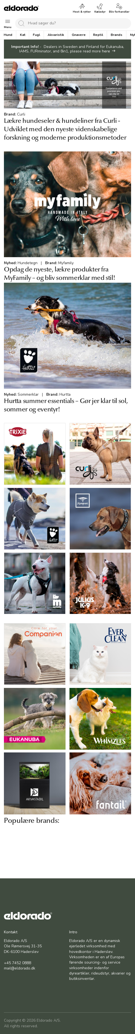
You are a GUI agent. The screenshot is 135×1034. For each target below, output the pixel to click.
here (106, 51)
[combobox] (73, 23)
